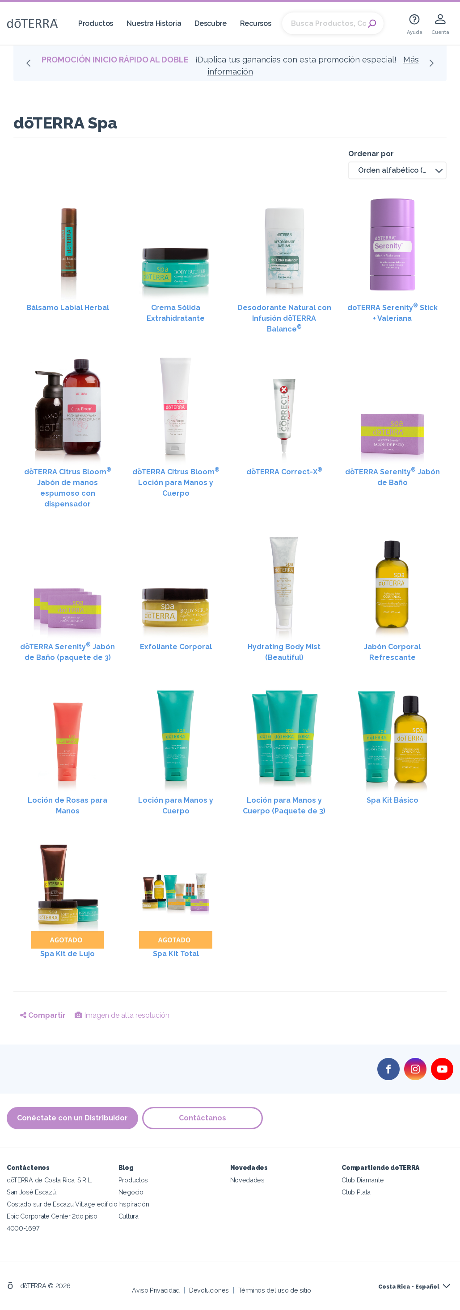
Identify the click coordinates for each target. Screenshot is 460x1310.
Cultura (128, 1215)
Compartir (43, 1015)
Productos (95, 23)
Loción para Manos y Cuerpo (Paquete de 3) (284, 805)
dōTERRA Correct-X (284, 471)
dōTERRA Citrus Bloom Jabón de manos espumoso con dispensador (67, 487)
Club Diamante (363, 1179)
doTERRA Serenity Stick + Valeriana (392, 313)
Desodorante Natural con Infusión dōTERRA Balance (284, 318)
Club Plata (356, 1191)
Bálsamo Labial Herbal (67, 307)
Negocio (130, 1191)
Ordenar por (371, 153)
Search (372, 24)
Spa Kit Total (176, 953)
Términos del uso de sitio (274, 1289)
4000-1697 (23, 1227)
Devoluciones (209, 1289)
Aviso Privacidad (156, 1289)
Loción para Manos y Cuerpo (175, 805)
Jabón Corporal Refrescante (392, 652)
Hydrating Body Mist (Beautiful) (284, 652)
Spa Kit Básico (392, 800)
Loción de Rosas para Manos (67, 805)
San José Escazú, (32, 1191)
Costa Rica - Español (408, 1286)
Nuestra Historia (154, 23)
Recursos (255, 23)
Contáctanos (203, 1118)
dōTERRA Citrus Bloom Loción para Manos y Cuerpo (175, 482)
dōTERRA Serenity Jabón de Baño (392, 477)
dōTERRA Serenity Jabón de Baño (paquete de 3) (67, 652)
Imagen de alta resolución (122, 1015)
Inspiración (133, 1203)
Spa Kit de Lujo (67, 953)
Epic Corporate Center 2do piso (52, 1215)
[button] (397, 170)
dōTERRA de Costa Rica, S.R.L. (49, 1179)
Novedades (247, 1179)
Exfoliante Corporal (176, 647)
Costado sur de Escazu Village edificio (62, 1203)
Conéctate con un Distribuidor (72, 1118)
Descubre (210, 23)
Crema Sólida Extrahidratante (176, 313)
